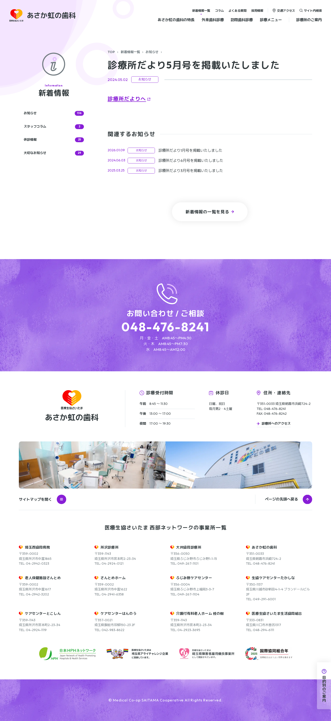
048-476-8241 (165, 327)
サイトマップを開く (42, 499)
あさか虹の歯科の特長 (176, 19)
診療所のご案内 (309, 19)
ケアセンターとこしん (43, 613)
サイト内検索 (313, 10)
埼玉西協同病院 (37, 547)
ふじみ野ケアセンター (194, 578)
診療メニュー (271, 19)
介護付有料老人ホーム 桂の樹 (200, 613)
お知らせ (152, 52)
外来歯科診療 (213, 19)
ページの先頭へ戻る (281, 499)
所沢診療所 (109, 547)
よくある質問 (237, 10)
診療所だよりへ (127, 98)
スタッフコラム (54, 126)
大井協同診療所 (188, 547)
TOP (111, 52)
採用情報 (257, 10)
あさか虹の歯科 (264, 547)
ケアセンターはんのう (118, 613)
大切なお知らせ (54, 153)
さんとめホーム (113, 578)
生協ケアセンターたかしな (273, 578)
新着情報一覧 (201, 10)
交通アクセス (286, 10)
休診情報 (54, 139)
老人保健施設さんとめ (43, 578)
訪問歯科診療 (242, 19)
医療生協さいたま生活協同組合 (277, 613)
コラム (219, 10)
